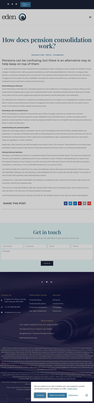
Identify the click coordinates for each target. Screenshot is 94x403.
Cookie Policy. (72, 389)
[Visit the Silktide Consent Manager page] (86, 395)
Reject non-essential (57, 395)
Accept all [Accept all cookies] (40, 395)
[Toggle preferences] (73, 395)
